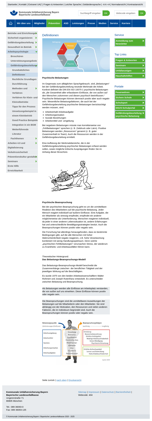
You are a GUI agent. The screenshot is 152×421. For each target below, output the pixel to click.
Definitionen (18, 74)
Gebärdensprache (92, 4)
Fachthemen (17, 138)
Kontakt (23, 4)
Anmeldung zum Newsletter (124, 42)
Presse (91, 23)
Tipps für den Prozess (23, 106)
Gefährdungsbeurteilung (21, 42)
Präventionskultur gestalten (22, 156)
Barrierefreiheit (123, 392)
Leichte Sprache (73, 4)
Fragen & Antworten (53, 4)
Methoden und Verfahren (19, 90)
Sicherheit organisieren (20, 38)
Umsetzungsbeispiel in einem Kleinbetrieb (24, 113)
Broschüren (17, 56)
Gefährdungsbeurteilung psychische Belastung (129, 114)
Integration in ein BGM (24, 125)
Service (114, 23)
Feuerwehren (123, 92)
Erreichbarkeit (15, 170)
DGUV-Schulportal (125, 108)
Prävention (54, 23)
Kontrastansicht (135, 4)
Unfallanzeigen (124, 70)
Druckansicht (75, 380)
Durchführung (19, 84)
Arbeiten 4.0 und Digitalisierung (16, 145)
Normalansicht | (119, 4)
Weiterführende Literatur (20, 131)
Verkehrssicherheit (18, 152)
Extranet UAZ (35, 4)
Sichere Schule (124, 97)
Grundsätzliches (21, 70)
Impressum (93, 392)
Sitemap (82, 392)
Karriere (126, 23)
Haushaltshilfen (124, 76)
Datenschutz (108, 392)
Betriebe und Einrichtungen (22, 33)
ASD (66, 23)
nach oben (61, 380)
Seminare (13, 161)
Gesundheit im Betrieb (19, 47)
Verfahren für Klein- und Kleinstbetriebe (25, 99)
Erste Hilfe (13, 166)
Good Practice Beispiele (25, 120)
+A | (108, 4)
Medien (102, 23)
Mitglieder (39, 23)
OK (105, 13)
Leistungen (78, 23)
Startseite (12, 4)
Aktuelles (10, 23)
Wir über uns (24, 23)
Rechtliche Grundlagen (24, 79)
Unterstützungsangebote (24, 61)
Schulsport (121, 102)
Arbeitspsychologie (18, 51)
